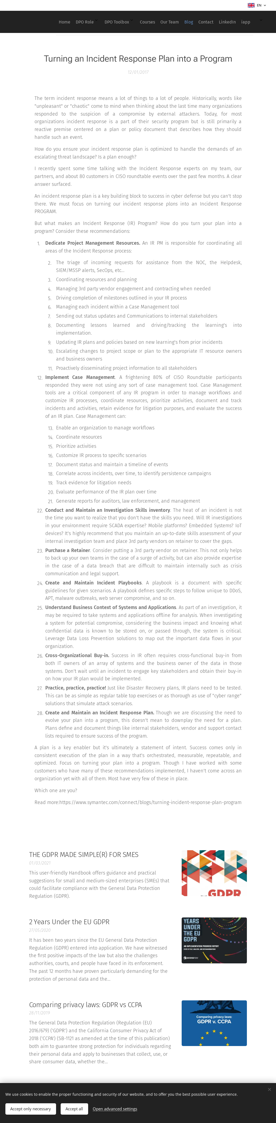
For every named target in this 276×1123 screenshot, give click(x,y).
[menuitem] (167, 22)
